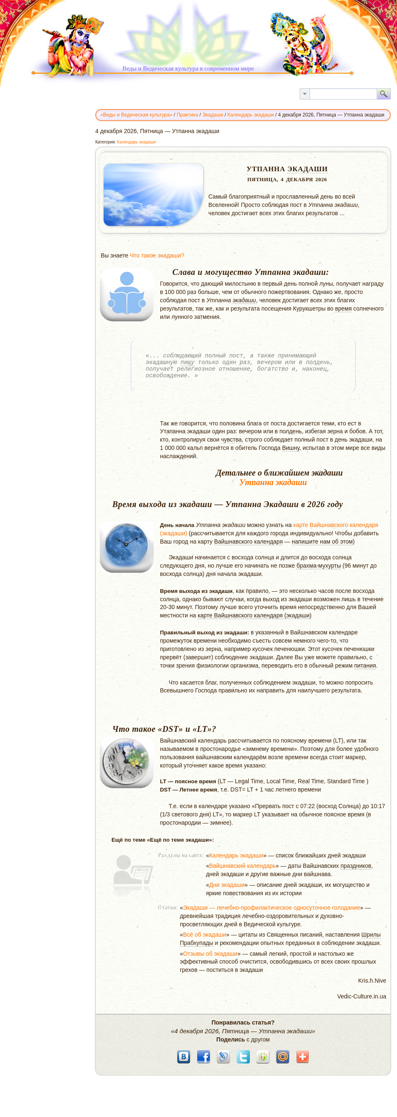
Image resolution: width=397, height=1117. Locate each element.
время (343, 308)
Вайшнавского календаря (248, 541)
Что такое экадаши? (157, 255)
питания (365, 665)
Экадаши (307, 169)
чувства (231, 439)
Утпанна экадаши (273, 482)
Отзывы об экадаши (210, 953)
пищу (188, 362)
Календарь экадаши (136, 142)
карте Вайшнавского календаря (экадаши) (255, 615)
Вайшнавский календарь (242, 865)
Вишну (291, 447)
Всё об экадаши (204, 934)
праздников (356, 865)
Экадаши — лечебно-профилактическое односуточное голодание (271, 907)
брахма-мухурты (318, 565)
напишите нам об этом (322, 541)
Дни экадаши (226, 884)
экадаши (244, 300)
